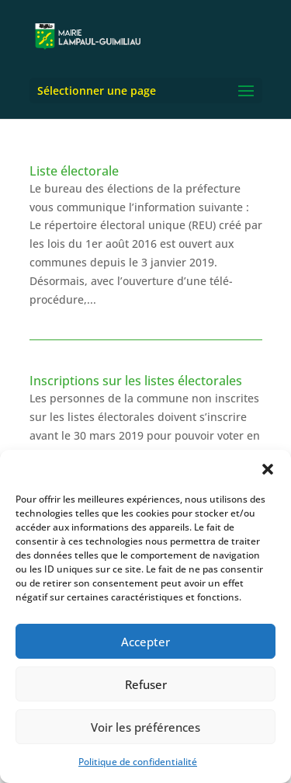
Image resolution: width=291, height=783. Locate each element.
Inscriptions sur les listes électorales (135, 380)
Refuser (146, 684)
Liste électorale (74, 170)
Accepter (145, 641)
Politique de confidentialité (137, 761)
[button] (267, 469)
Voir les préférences (145, 727)
